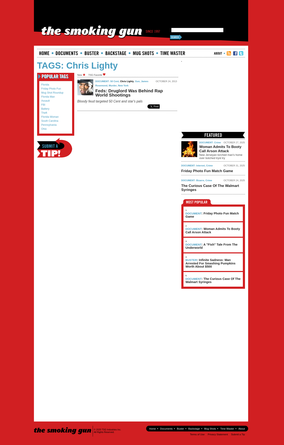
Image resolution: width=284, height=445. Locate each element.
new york (123, 85)
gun (137, 81)
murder (113, 85)
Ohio (44, 128)
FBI (43, 104)
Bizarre (200, 180)
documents (67, 53)
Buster (91, 53)
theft (44, 112)
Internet (200, 165)
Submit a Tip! (54, 148)
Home (44, 53)
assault (45, 100)
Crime (217, 142)
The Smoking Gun (63, 427)
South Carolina (49, 120)
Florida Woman (50, 116)
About (218, 53)
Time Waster (172, 53)
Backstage (115, 53)
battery (45, 108)
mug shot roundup (52, 92)
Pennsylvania (49, 124)
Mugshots (143, 53)
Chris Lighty (127, 81)
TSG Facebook (235, 53)
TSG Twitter (241, 53)
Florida (45, 84)
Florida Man (48, 96)
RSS (229, 53)
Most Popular (197, 202)
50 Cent (114, 81)
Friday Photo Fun (51, 88)
